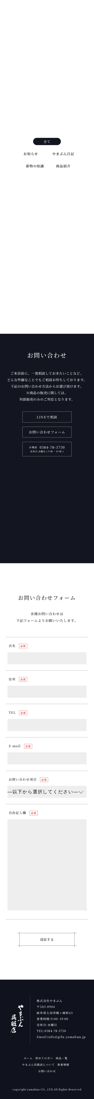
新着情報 (63, 1064)
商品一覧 (62, 1058)
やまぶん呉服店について (38, 1064)
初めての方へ (44, 1058)
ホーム (28, 1058)
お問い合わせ (47, 1071)
